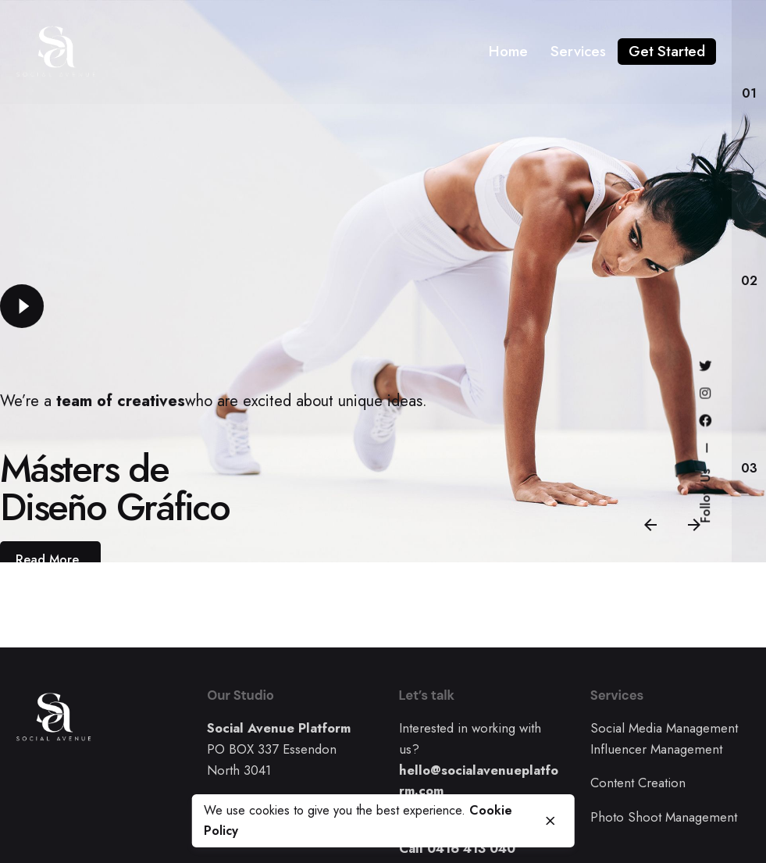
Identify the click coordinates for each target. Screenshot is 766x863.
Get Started (667, 51)
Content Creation (638, 782)
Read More (47, 560)
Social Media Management (664, 728)
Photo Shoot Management (663, 817)
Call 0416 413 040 (457, 848)
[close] (550, 821)
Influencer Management (656, 749)
